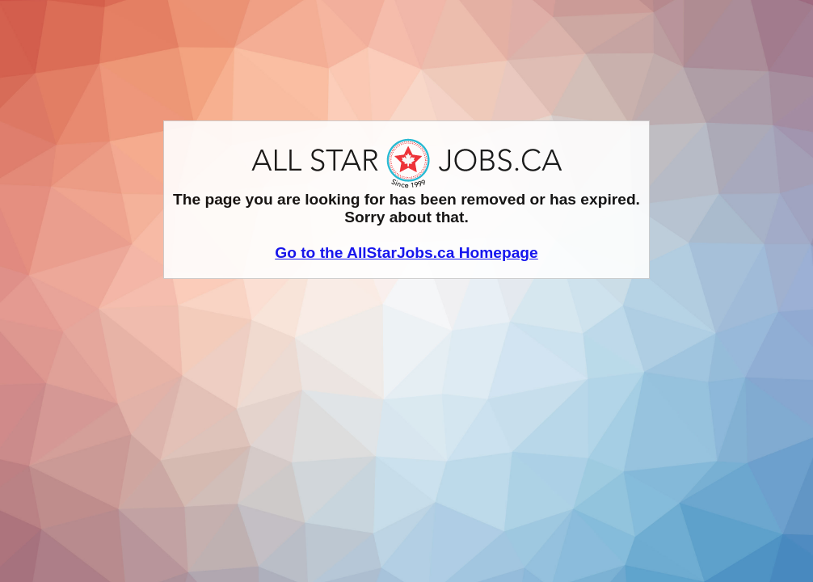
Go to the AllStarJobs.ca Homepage (406, 252)
